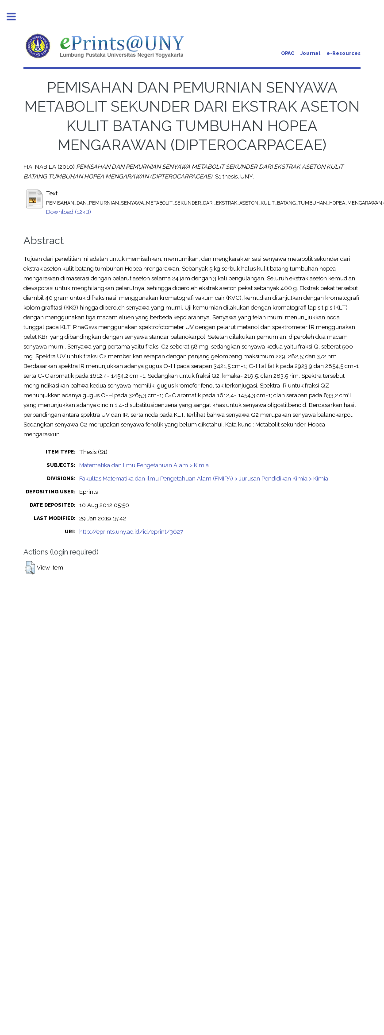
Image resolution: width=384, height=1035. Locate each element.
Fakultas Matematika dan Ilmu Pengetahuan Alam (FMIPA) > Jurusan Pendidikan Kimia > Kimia (203, 478)
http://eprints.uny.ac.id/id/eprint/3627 (131, 531)
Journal (310, 53)
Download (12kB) (68, 211)
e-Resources (343, 53)
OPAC (287, 53)
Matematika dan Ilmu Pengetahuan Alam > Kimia (144, 465)
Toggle (16, 16)
